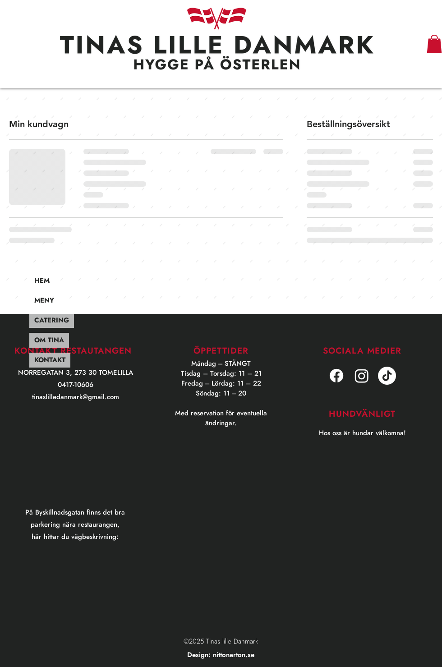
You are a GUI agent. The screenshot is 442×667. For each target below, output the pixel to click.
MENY (44, 300)
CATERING (51, 320)
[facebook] (336, 376)
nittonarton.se (233, 655)
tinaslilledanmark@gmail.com (75, 397)
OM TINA (49, 340)
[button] (434, 44)
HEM (42, 280)
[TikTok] (387, 376)
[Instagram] (362, 376)
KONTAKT (49, 360)
